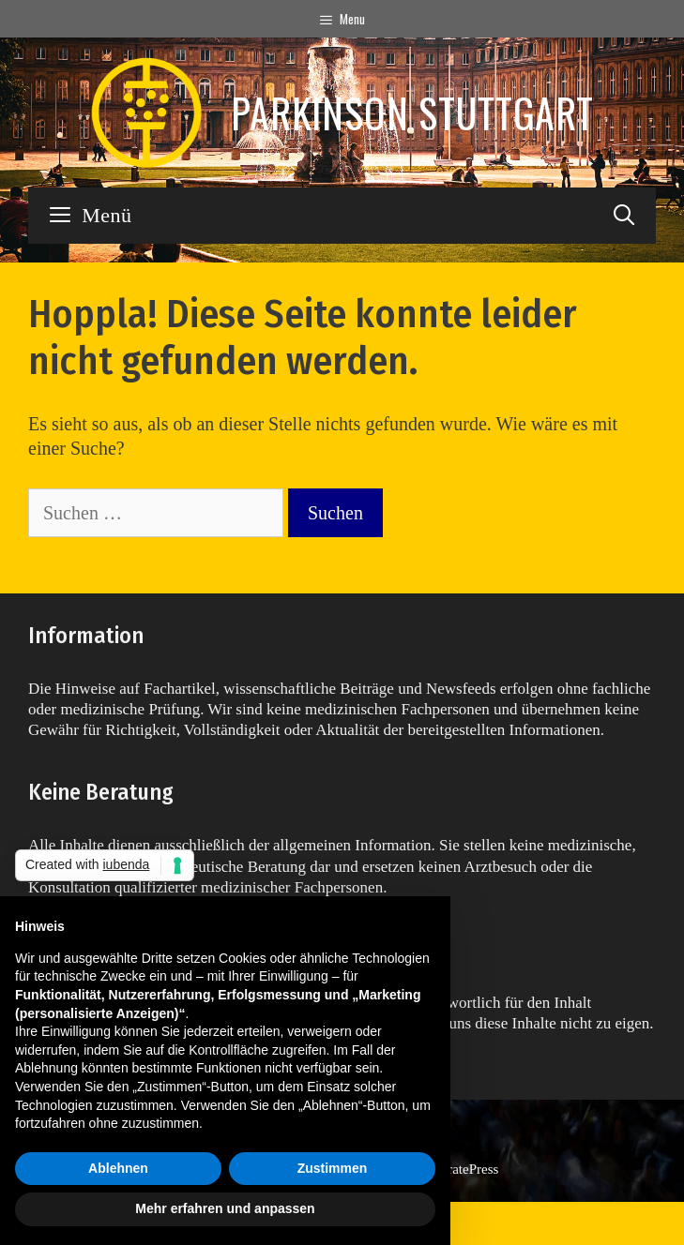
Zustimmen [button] (332, 1168)
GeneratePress (458, 1169)
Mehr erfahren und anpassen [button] (224, 1208)
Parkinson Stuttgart (412, 112)
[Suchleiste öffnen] (624, 216)
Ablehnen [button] (118, 1168)
